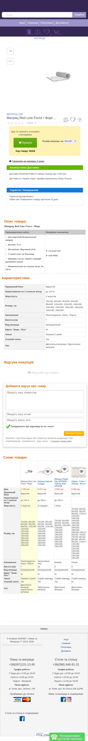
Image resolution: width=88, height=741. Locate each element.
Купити (25, 142)
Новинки (66, 643)
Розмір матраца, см (52, 141)
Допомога (66, 651)
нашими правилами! (61, 441)
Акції (66, 639)
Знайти (79, 14)
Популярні (66, 647)
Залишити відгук (74, 433)
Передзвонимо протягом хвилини (69, 737)
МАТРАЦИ (39, 38)
